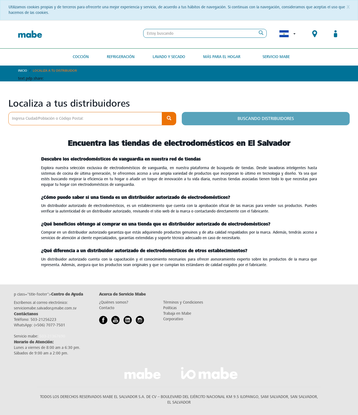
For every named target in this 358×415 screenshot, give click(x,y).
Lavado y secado (169, 57)
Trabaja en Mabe (177, 313)
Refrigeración (121, 57)
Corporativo (173, 319)
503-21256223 (43, 320)
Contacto (106, 308)
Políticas (170, 308)
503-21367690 (52, 336)
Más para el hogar (221, 57)
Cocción (81, 57)
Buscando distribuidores (266, 118)
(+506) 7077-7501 (49, 325)
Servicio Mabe (276, 57)
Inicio (22, 70)
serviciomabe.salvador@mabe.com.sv (45, 308)
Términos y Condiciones (183, 302)
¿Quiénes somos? (113, 302)
